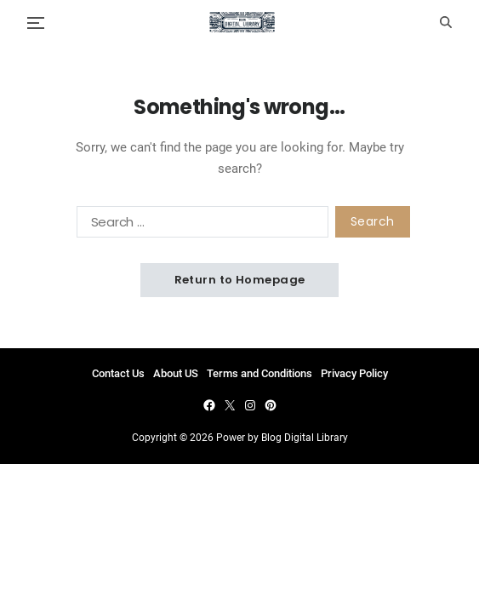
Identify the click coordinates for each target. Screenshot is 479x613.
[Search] (446, 22)
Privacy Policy (354, 373)
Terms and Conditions (259, 373)
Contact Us (118, 373)
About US (175, 373)
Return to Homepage (239, 280)
